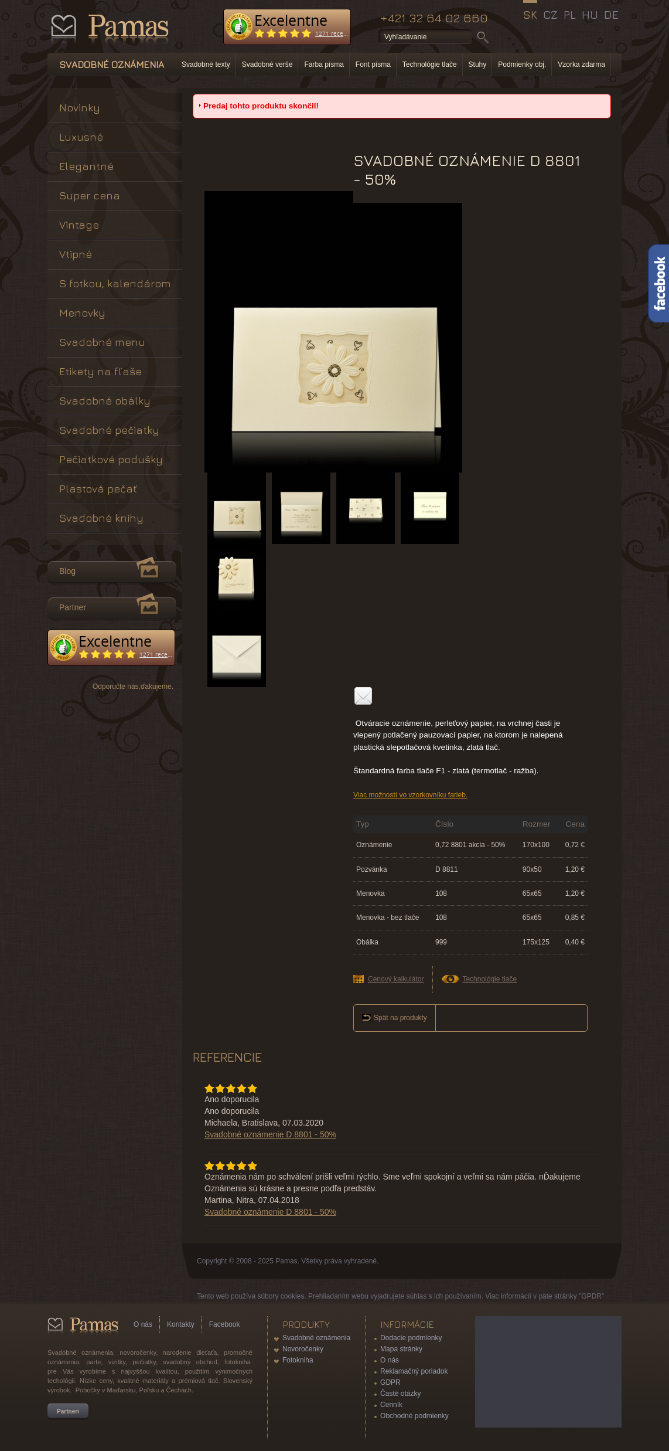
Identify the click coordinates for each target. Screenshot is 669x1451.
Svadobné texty (206, 64)
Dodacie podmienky (411, 1338)
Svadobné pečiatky (109, 430)
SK (530, 14)
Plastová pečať (98, 488)
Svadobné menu (102, 342)
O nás (143, 1324)
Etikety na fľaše (100, 371)
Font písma (373, 64)
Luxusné (81, 137)
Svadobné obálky (105, 401)
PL (570, 14)
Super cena (89, 195)
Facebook (224, 1324)
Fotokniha (297, 1360)
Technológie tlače (429, 64)
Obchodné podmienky (414, 1416)
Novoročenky (302, 1349)
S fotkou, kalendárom (115, 283)
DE (611, 14)
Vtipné (75, 254)
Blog (67, 571)
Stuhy (478, 64)
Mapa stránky (401, 1349)
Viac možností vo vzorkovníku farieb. (410, 795)
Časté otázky (400, 1393)
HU (590, 14)
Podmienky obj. (522, 64)
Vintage (79, 225)
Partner (72, 607)
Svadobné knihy (101, 518)
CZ (550, 14)
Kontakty (180, 1324)
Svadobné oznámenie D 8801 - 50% (270, 1134)
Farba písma (323, 64)
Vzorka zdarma (581, 64)
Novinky (79, 107)
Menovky (82, 313)
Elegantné (86, 166)
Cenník (391, 1405)
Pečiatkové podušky (111, 459)
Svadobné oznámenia (316, 1338)
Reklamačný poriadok (414, 1371)
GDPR (390, 1382)
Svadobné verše (267, 64)
